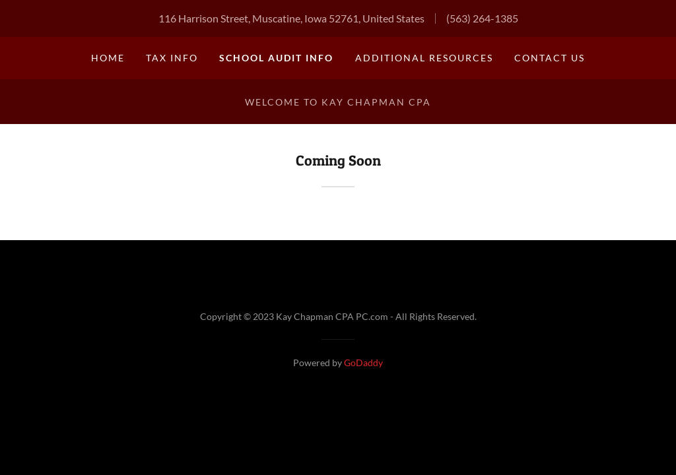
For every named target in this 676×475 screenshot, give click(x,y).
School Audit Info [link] (276, 57)
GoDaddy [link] (363, 362)
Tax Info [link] (172, 57)
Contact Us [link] (549, 57)
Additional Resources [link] (424, 57)
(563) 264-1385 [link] (482, 18)
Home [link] (108, 57)
